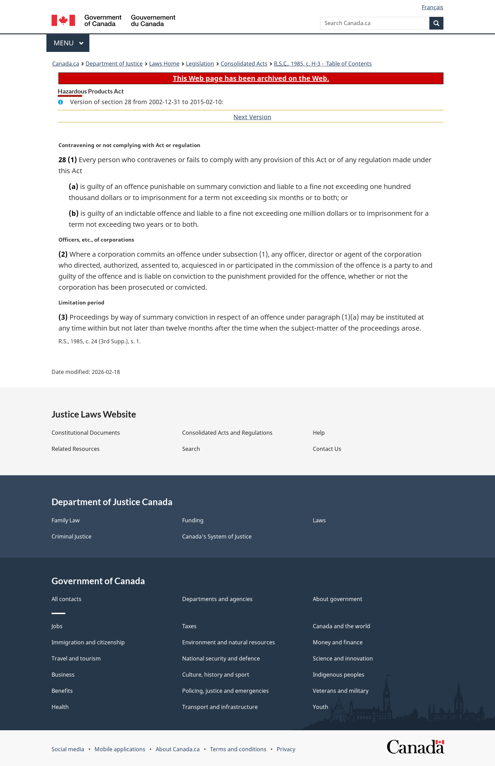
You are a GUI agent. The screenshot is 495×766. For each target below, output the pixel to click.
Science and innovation (343, 658)
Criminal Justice (71, 536)
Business (63, 674)
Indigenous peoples (338, 674)
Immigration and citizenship (88, 642)
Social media (68, 749)
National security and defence (221, 658)
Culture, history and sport (215, 674)
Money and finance (338, 642)
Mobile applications (120, 749)
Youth (320, 707)
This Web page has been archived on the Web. (251, 78)
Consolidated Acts (244, 63)
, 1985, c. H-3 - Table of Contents (323, 63)
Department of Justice (114, 63)
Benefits (62, 691)
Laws (319, 520)
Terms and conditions (238, 749)
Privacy (286, 749)
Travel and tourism (76, 658)
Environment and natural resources (228, 642)
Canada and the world (341, 626)
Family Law (66, 520)
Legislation (200, 63)
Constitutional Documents (86, 432)
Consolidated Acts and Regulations (227, 432)
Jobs (57, 626)
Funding (193, 520)
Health (60, 707)
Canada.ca (65, 63)
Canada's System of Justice (217, 536)
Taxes (189, 626)
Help (319, 432)
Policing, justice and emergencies (225, 691)
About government (337, 599)
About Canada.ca (178, 749)
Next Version (252, 117)
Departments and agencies (217, 599)
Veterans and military (340, 691)
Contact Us (327, 449)
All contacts (66, 599)
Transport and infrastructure (220, 707)
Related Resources (76, 449)
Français (432, 7)
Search (191, 449)
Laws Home (164, 63)
